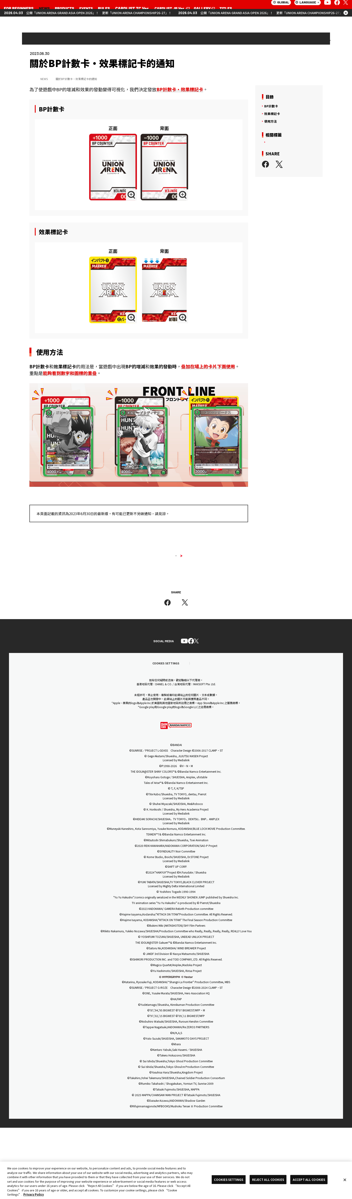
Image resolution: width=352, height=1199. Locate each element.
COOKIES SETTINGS (228, 1179)
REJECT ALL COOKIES (268, 1179)
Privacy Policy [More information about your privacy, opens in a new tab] (33, 1194)
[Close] (345, 1180)
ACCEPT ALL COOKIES (309, 1179)
